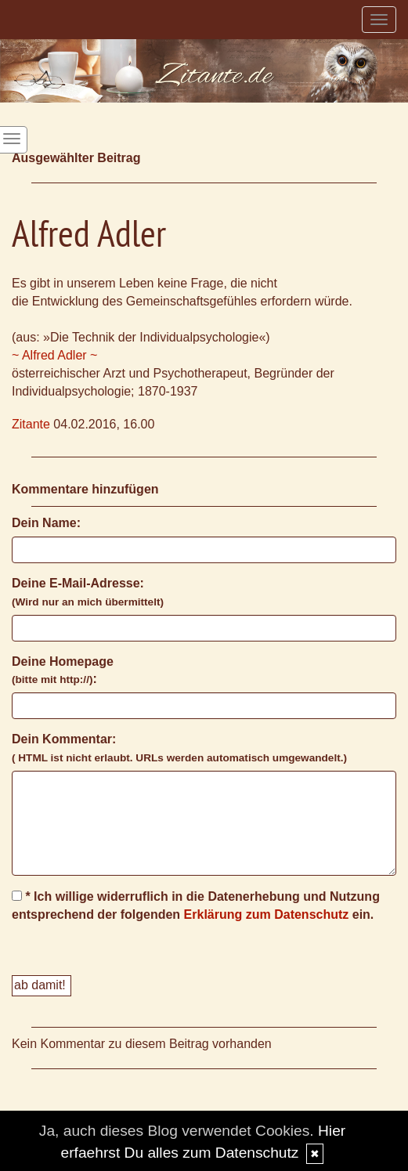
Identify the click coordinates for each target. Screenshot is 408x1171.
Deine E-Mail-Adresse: (88, 592)
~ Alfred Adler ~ (54, 355)
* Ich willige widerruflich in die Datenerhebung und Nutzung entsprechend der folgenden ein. (196, 905)
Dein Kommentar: (179, 748)
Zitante (31, 424)
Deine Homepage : (63, 670)
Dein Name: (46, 522)
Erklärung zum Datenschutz (266, 914)
